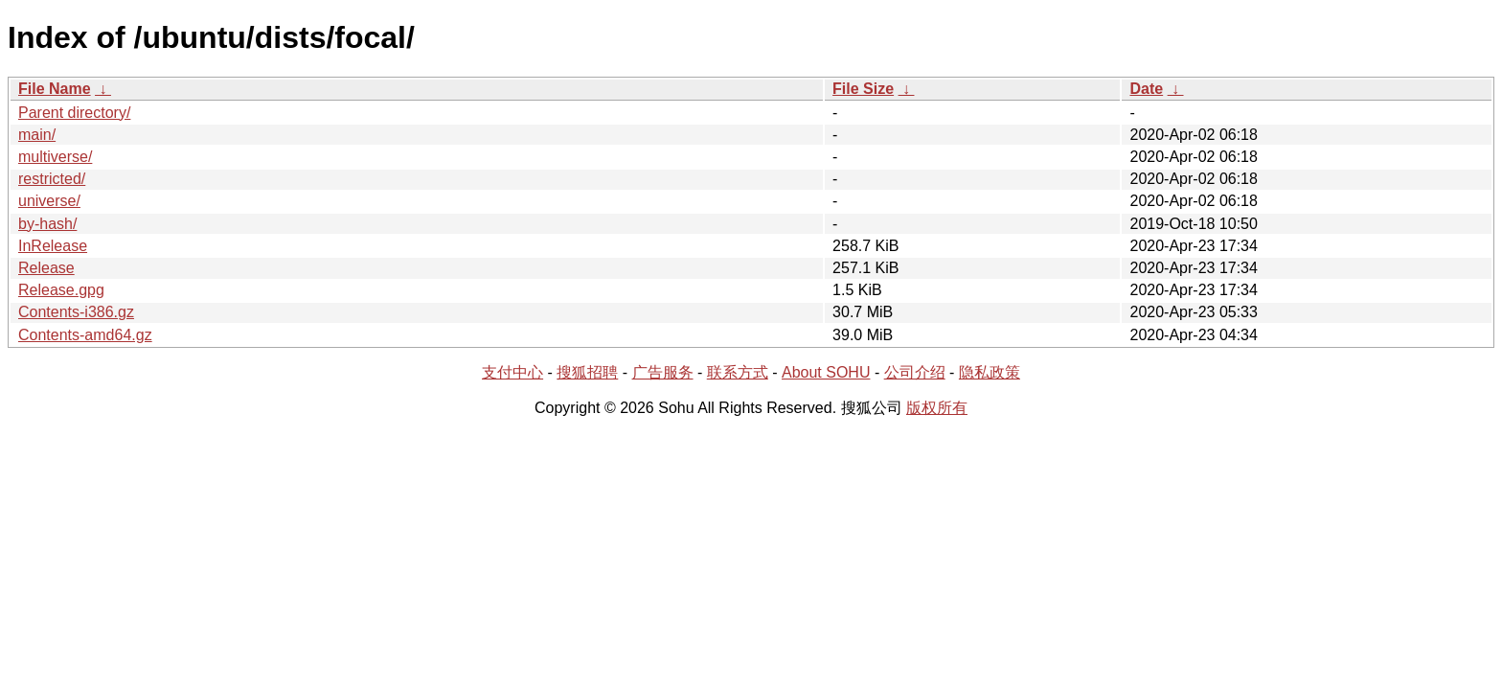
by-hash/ (47, 224)
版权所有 (936, 408)
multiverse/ (55, 157)
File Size (863, 88)
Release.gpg (61, 290)
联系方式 (737, 372)
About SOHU (826, 372)
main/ (37, 134)
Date (1146, 88)
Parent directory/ (74, 112)
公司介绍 (914, 372)
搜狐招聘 (587, 372)
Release (46, 268)
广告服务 (663, 372)
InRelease (52, 246)
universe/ (49, 201)
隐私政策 (989, 372)
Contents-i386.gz (76, 312)
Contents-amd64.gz (85, 335)
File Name (54, 88)
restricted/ (51, 179)
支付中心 (512, 372)
